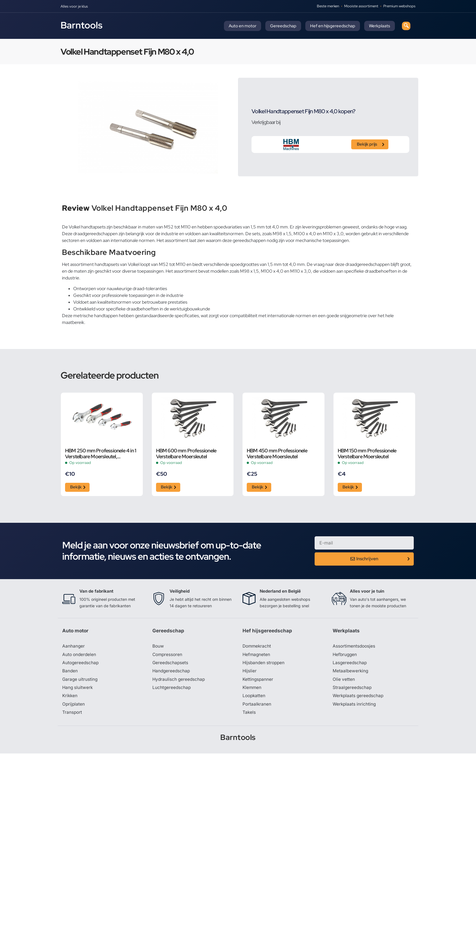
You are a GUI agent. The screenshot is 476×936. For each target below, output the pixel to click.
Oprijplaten (73, 706)
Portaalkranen (257, 706)
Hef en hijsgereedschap (332, 26)
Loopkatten (254, 698)
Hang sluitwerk (78, 689)
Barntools (82, 25)
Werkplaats (379, 26)
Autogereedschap (81, 664)
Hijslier (250, 672)
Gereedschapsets (170, 664)
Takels (249, 715)
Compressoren (168, 656)
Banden (70, 672)
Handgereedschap (171, 672)
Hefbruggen (345, 656)
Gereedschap (283, 26)
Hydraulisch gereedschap (179, 681)
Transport (72, 715)
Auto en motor (242, 26)
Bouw (158, 647)
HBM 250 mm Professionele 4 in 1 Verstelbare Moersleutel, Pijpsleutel (100, 453)
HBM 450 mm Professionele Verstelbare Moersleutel (277, 453)
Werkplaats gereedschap (359, 698)
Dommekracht (257, 647)
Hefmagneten (257, 656)
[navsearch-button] (406, 26)
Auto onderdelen (79, 656)
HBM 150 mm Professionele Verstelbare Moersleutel (367, 453)
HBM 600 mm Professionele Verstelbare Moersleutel (186, 453)
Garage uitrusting (80, 681)
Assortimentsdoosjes (355, 647)
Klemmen (252, 689)
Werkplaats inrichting (355, 706)
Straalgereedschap (352, 689)
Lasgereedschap (350, 664)
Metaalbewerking (351, 672)
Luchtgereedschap (172, 689)
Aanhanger (73, 647)
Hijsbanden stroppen (264, 664)
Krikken (70, 698)
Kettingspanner (258, 681)
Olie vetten (344, 681)
